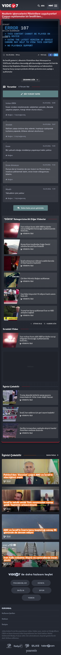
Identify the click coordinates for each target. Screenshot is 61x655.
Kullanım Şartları (8, 613)
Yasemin (31, 651)
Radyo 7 (18, 646)
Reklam (5, 619)
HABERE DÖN (50, 324)
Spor (41, 590)
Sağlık (20, 590)
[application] (30, 36)
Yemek (31, 598)
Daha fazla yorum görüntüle (30, 208)
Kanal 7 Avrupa (27, 646)
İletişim (5, 624)
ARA (41, 6)
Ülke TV (35, 646)
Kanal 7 (9, 646)
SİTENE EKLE (36, 324)
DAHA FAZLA (52, 455)
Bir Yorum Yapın (30, 94)
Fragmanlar (20, 583)
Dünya (41, 583)
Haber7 (48, 646)
